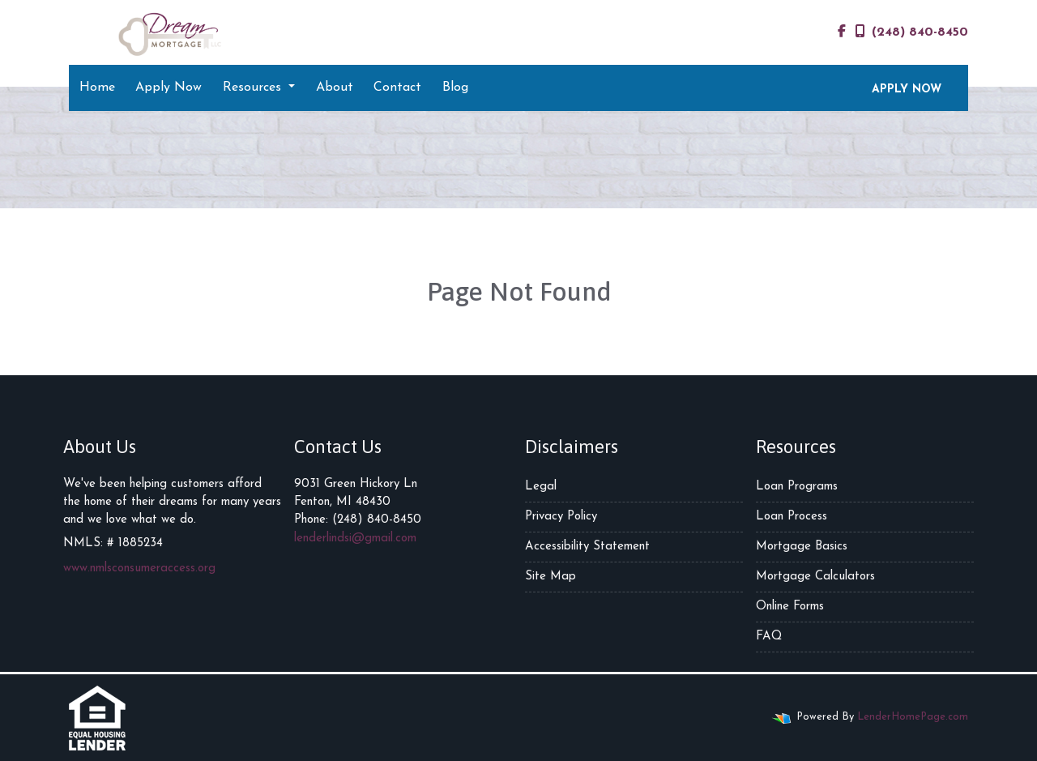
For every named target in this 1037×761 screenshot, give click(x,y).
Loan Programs (797, 487)
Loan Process (791, 517)
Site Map (550, 577)
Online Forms (790, 607)
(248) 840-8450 (912, 31)
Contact (397, 87)
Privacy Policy (561, 517)
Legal (541, 487)
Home (97, 87)
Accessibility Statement (587, 547)
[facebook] (842, 32)
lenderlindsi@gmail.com (355, 538)
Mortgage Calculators (815, 577)
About (334, 87)
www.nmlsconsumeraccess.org (139, 568)
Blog (455, 87)
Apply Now (168, 87)
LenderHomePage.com (912, 717)
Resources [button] (254, 87)
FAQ (769, 637)
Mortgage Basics (801, 547)
